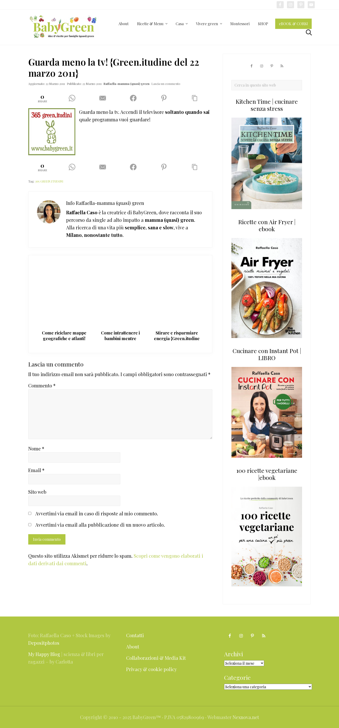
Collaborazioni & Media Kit (156, 658)
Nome (36, 448)
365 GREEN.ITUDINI (49, 181)
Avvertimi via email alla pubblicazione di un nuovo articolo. (100, 524)
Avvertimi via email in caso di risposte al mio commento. (96, 513)
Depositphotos (43, 643)
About (132, 646)
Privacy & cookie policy (151, 669)
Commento (42, 385)
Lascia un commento (165, 84)
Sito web (37, 492)
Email (36, 470)
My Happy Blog (44, 654)
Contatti (135, 635)
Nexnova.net (246, 717)
